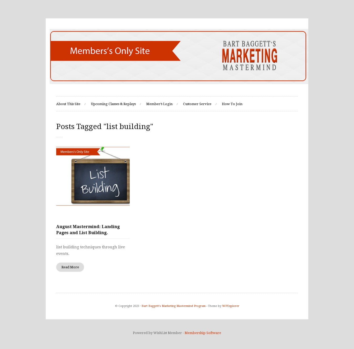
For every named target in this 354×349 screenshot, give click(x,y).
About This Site (68, 104)
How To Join (232, 104)
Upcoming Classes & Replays (113, 104)
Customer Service (197, 104)
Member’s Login (159, 104)
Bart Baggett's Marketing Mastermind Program (174, 306)
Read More (70, 267)
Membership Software (203, 333)
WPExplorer (230, 306)
